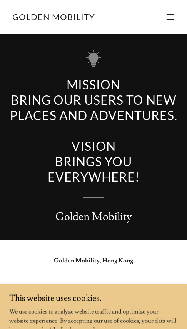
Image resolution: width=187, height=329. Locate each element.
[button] (170, 17)
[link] (53, 18)
